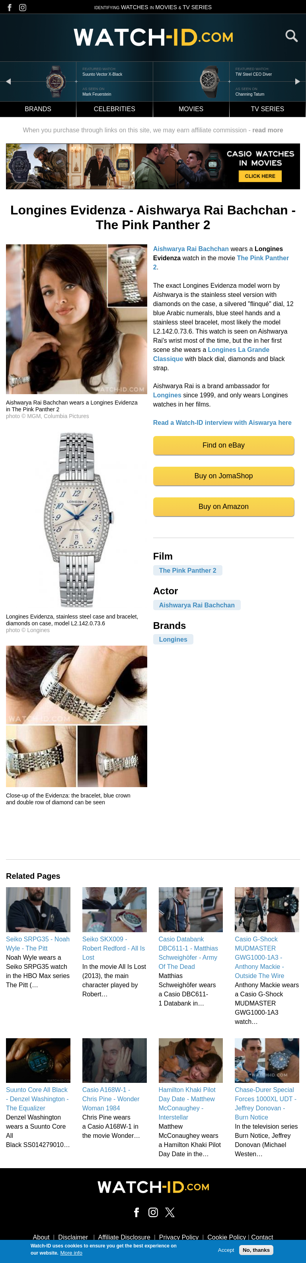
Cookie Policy (226, 1237)
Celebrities (114, 109)
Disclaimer (73, 1237)
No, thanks (256, 1251)
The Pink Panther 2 (187, 570)
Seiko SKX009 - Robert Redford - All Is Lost (113, 948)
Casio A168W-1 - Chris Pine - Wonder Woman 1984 (111, 1099)
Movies (191, 109)
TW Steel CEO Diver (254, 74)
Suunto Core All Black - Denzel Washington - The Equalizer (37, 1099)
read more (267, 130)
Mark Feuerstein (96, 94)
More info (71, 1254)
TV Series (268, 109)
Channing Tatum (250, 94)
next (297, 81)
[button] (76, 392)
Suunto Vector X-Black (102, 74)
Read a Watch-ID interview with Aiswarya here (222, 422)
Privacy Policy (179, 1237)
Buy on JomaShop (224, 476)
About (41, 1237)
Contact (262, 1237)
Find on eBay (224, 445)
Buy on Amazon (224, 507)
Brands (38, 109)
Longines (167, 395)
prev (8, 81)
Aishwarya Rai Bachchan (191, 249)
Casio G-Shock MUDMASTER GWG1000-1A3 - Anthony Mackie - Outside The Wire (259, 957)
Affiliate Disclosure (124, 1237)
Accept (226, 1251)
